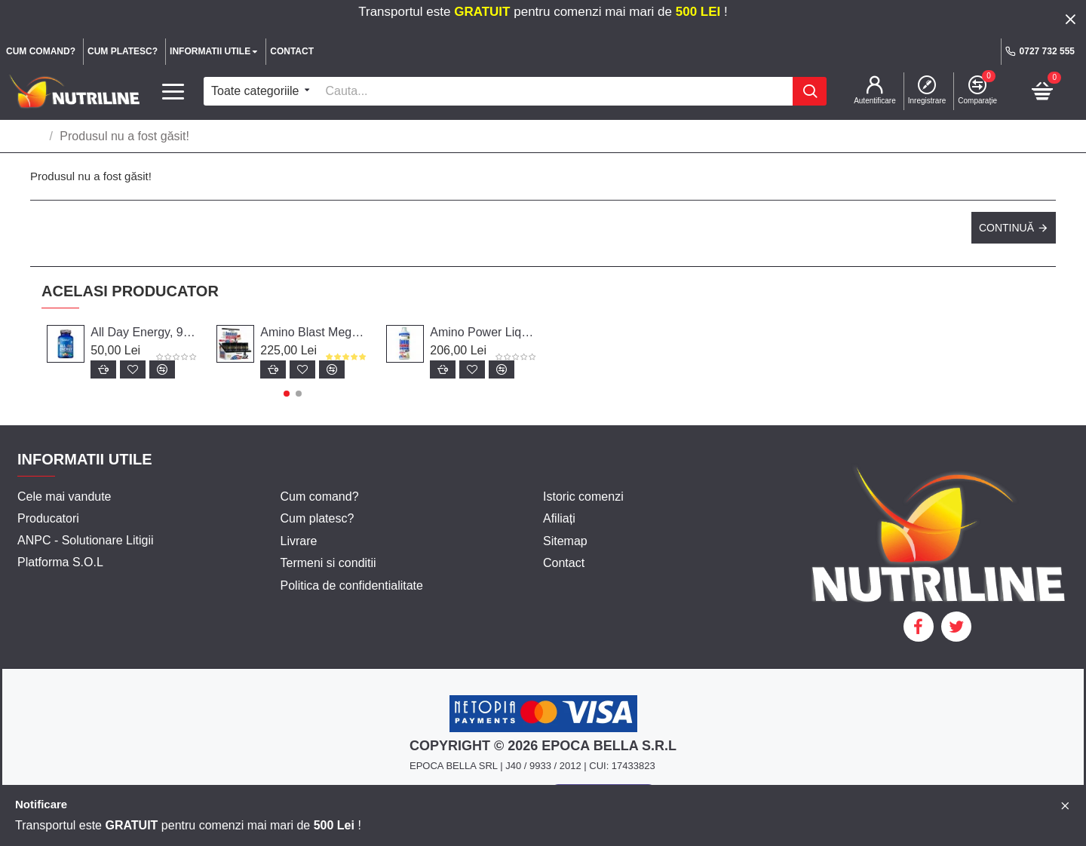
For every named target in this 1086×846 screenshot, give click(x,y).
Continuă (1006, 228)
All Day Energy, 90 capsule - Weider (144, 332)
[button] (287, 394)
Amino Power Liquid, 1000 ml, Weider (484, 332)
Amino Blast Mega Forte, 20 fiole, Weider (314, 332)
